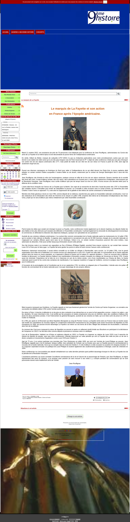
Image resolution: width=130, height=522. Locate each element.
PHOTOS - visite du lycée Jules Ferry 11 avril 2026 (10, 138)
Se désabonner (8, 198)
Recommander (10, 222)
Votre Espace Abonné (11, 231)
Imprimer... (106, 400)
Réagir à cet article (75, 416)
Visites (13, 262)
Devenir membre (10, 235)
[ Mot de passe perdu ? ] (10, 259)
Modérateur (13, 216)
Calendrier (13, 163)
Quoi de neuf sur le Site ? (10, 116)
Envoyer (10, 213)
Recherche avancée (10, 160)
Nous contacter (10, 219)
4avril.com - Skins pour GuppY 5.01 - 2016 (65, 521)
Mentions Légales (10, 228)
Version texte (9, 225)
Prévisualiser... (98, 400)
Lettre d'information (11, 180)
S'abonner (7, 196)
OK (105, 2)
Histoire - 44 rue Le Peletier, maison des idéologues (10, 127)
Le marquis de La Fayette (30, 100)
